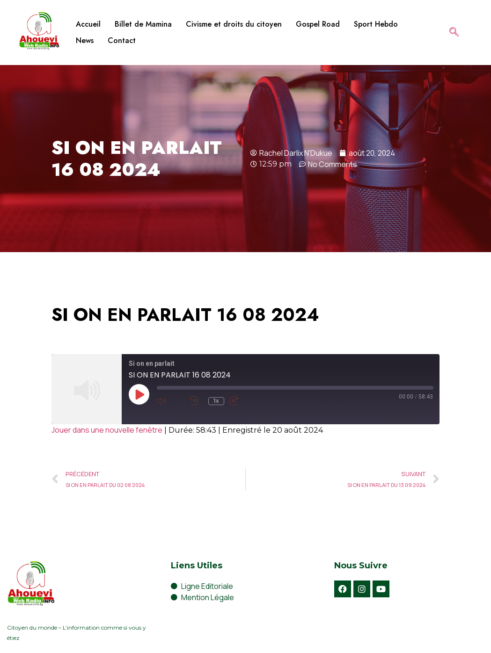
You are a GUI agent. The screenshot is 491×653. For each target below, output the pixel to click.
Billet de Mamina (143, 24)
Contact (122, 40)
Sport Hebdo (376, 24)
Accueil (88, 24)
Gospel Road (318, 24)
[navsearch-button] (454, 32)
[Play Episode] (139, 394)
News (85, 40)
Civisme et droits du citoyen (234, 24)
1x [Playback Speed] (216, 401)
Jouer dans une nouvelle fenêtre (106, 430)
